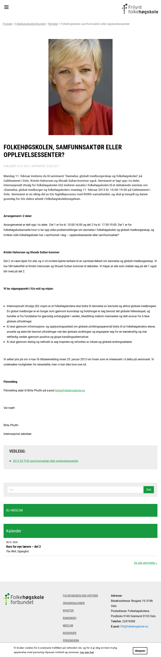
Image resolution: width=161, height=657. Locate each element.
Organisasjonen (74, 603)
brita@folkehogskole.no (70, 390)
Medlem (68, 625)
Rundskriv (69, 618)
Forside (7, 24)
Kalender (13, 531)
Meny (6, 6)
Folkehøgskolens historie (80, 595)
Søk (148, 489)
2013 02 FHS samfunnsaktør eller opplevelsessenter (45, 461)
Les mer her (87, 652)
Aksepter (140, 651)
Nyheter (53, 24)
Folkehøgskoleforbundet (30, 24)
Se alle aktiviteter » (145, 563)
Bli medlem (14, 510)
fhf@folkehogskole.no (134, 626)
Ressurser (69, 633)
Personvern (71, 640)
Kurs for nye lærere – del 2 (23, 546)
